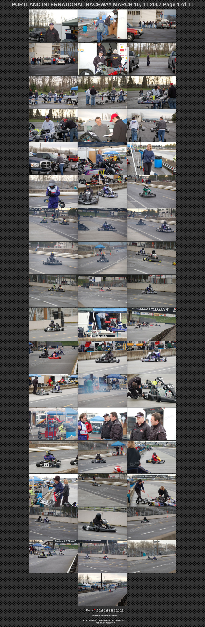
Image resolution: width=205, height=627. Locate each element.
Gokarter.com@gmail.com (104, 615)
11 (121, 610)
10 (117, 610)
